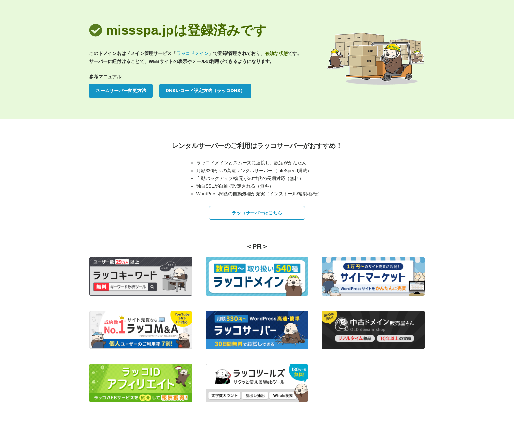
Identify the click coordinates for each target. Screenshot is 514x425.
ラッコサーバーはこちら (257, 212)
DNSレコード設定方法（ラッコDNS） (205, 90)
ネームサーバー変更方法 (121, 90)
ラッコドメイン (192, 53)
